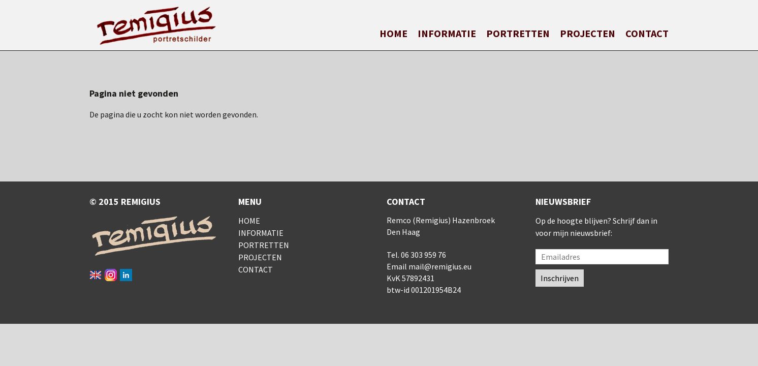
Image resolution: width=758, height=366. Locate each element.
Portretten (518, 33)
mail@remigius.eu (439, 266)
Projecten (587, 33)
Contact (647, 33)
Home (393, 33)
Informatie (447, 33)
